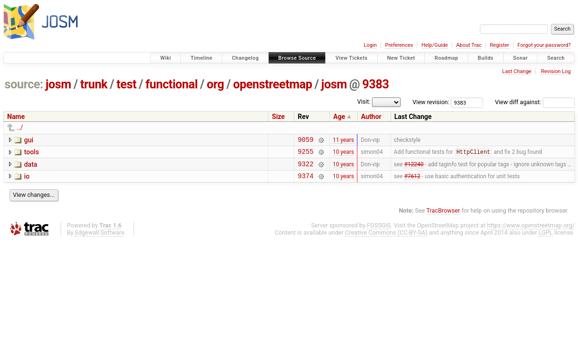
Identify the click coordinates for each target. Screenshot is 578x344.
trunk (93, 84)
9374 (305, 181)
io (27, 180)
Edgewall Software (99, 238)
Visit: (364, 101)
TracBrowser (443, 216)
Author (371, 116)
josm (58, 84)
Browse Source (297, 58)
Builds (486, 58)
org (215, 84)
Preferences (399, 45)
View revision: (431, 102)
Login (370, 45)
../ (20, 127)
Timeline (201, 58)
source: (24, 84)
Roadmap (446, 58)
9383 (375, 84)
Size (278, 116)
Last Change (516, 71)
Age (339, 116)
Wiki (165, 58)
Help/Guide (435, 45)
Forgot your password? (544, 45)
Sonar (520, 58)
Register (499, 45)
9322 (305, 167)
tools (31, 153)
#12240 (413, 167)
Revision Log (555, 71)
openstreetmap (272, 84)
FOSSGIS (379, 231)
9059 (305, 140)
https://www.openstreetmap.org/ (531, 231)
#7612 (412, 181)
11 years (343, 140)
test (126, 84)
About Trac (469, 45)
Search (556, 58)
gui (28, 140)
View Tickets (351, 58)
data (30, 167)
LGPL (545, 238)
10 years (343, 154)
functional (171, 84)
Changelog (245, 58)
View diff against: (535, 102)
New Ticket (401, 58)
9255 (305, 154)
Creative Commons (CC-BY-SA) (386, 238)
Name (16, 116)
